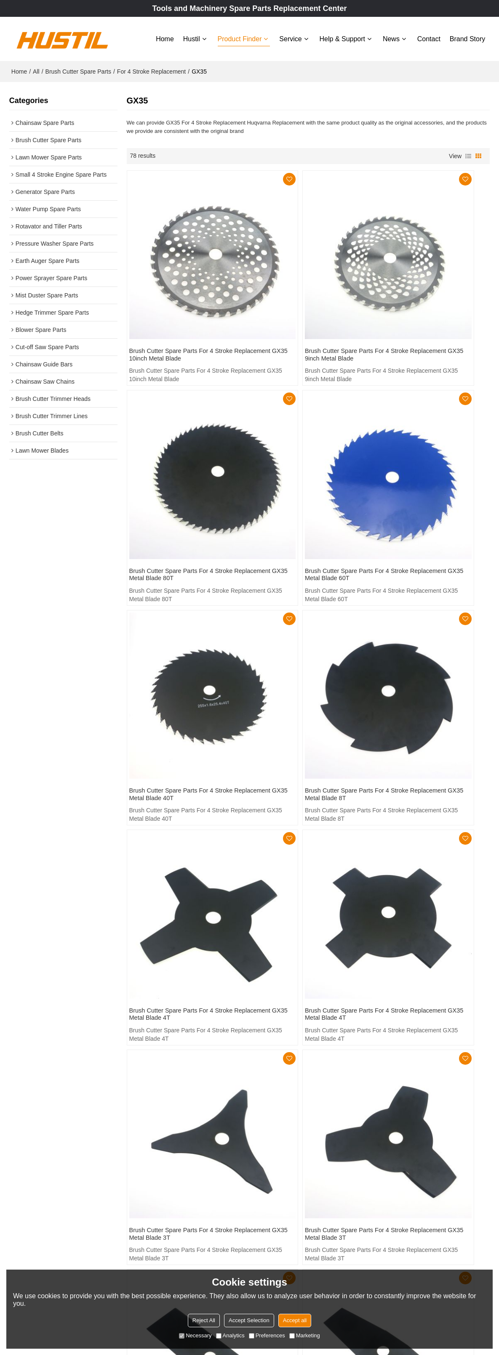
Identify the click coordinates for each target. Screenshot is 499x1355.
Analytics (230, 1335)
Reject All (203, 1320)
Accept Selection (249, 1320)
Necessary (195, 1335)
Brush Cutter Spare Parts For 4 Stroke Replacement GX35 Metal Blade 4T (178, 656)
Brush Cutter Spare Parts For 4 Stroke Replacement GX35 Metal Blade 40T (300, 479)
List (468, 152)
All (36, 67)
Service (290, 36)
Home (165, 36)
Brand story (467, 36)
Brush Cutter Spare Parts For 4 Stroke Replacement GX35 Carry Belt (307, 1006)
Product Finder (240, 36)
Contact (428, 36)
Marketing (304, 1335)
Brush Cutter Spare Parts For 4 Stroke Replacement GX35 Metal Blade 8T (423, 479)
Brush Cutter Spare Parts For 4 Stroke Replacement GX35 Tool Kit (181, 1006)
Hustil (191, 36)
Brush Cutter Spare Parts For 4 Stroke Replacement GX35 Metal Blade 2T (300, 834)
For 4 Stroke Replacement (151, 67)
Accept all (295, 1320)
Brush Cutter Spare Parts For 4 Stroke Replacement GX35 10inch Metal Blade (180, 303)
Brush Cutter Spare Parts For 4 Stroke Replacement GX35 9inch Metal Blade (300, 303)
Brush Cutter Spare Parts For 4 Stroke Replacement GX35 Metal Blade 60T (178, 479)
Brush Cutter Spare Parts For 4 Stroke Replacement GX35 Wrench (426, 1006)
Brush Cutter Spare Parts (78, 67)
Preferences (267, 1335)
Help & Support (343, 36)
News (391, 36)
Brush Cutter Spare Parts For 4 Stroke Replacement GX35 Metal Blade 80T (423, 303)
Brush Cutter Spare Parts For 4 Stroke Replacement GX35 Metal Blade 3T (423, 656)
